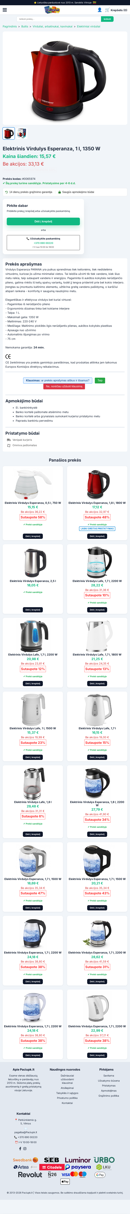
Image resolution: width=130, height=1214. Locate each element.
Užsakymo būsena (109, 1080)
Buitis (24, 26)
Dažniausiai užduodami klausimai (67, 1079)
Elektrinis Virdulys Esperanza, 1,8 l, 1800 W (97, 503)
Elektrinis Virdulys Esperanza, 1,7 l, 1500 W (32, 879)
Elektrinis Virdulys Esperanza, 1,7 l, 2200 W (33, 952)
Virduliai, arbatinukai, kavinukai (52, 26)
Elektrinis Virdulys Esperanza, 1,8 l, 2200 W (97, 803)
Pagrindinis (10, 26)
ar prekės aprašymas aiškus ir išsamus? (57, 380)
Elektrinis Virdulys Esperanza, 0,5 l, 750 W (33, 503)
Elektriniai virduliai (88, 26)
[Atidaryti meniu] (5, 10)
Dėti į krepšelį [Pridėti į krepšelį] (33, 536)
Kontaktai (67, 1103)
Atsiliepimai (67, 1087)
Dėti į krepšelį (43, 221)
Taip (100, 380)
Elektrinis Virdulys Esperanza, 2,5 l (33, 581)
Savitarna (108, 1075)
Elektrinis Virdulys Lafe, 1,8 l (32, 802)
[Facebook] (20, 1149)
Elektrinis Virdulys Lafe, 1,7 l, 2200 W (97, 581)
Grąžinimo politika (109, 1095)
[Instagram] (24, 1149)
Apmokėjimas (109, 1090)
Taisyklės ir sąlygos (67, 1093)
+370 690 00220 (43, 243)
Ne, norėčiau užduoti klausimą (64, 386)
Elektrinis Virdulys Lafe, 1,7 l (97, 728)
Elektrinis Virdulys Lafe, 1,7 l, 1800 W (97, 654)
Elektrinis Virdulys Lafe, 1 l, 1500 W (33, 728)
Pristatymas (109, 1085)
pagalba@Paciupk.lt (25, 1132)
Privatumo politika (67, 1097)
